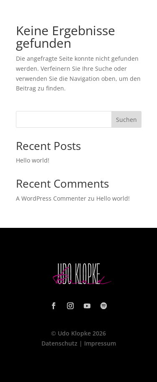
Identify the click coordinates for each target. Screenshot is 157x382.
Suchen (126, 120)
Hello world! (32, 160)
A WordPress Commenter (51, 198)
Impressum (100, 343)
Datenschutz (59, 343)
